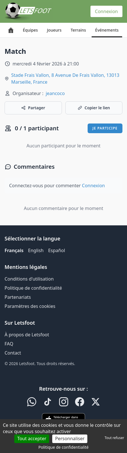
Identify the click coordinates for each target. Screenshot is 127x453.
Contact (13, 353)
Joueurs (54, 30)
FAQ (9, 344)
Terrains (78, 30)
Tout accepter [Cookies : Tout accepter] (31, 438)
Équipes (30, 30)
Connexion (106, 11)
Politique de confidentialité (33, 288)
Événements (106, 30)
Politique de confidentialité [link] (64, 447)
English (35, 250)
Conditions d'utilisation (29, 279)
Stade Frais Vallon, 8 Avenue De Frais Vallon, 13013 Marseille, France (65, 78)
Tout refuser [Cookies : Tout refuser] (114, 437)
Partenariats (18, 297)
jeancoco (55, 93)
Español (56, 250)
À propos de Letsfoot (27, 334)
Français (14, 250)
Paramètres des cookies (30, 306)
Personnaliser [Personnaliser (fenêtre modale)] (69, 438)
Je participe (105, 128)
